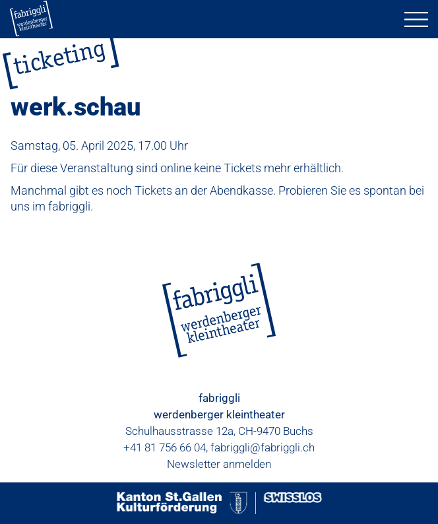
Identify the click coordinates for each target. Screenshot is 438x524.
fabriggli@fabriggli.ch (262, 447)
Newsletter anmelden (219, 464)
